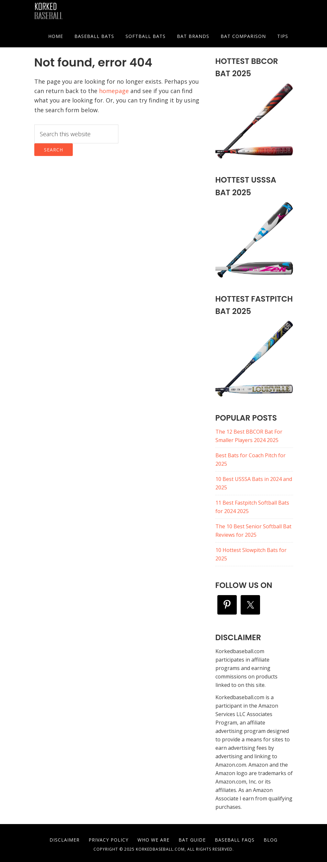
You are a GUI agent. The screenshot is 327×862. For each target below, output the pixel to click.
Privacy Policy (108, 840)
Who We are (153, 840)
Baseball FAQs (235, 840)
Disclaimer (64, 840)
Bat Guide (192, 840)
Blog (271, 840)
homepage (114, 91)
